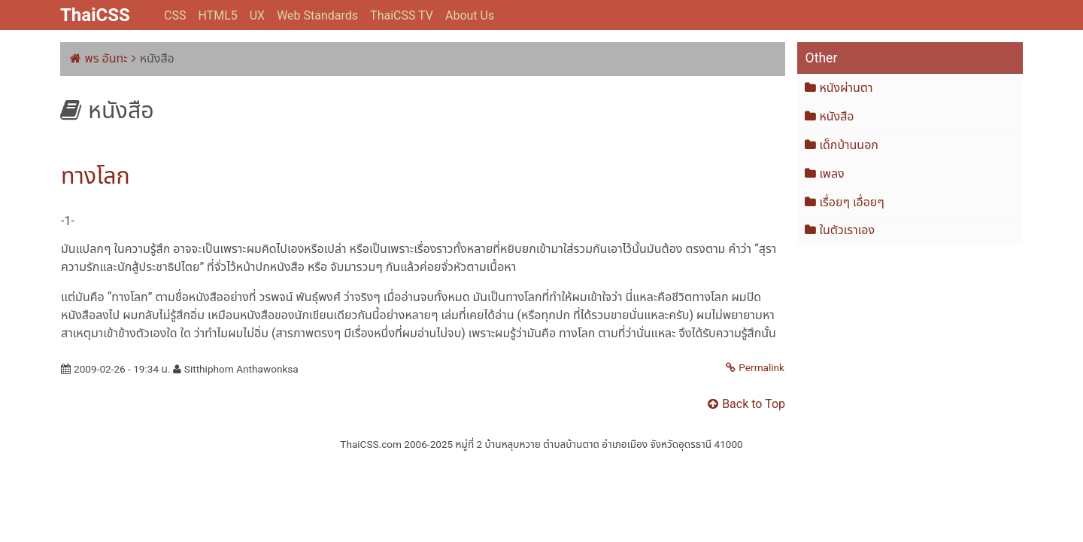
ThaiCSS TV (401, 15)
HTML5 (217, 15)
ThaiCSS (95, 15)
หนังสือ (836, 116)
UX (257, 15)
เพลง (831, 173)
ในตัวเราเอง (847, 230)
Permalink (761, 367)
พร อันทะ (106, 58)
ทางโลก (95, 176)
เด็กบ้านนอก (848, 145)
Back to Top (753, 404)
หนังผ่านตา (845, 88)
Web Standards (317, 15)
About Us (469, 15)
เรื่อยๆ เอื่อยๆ (851, 202)
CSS (175, 15)
